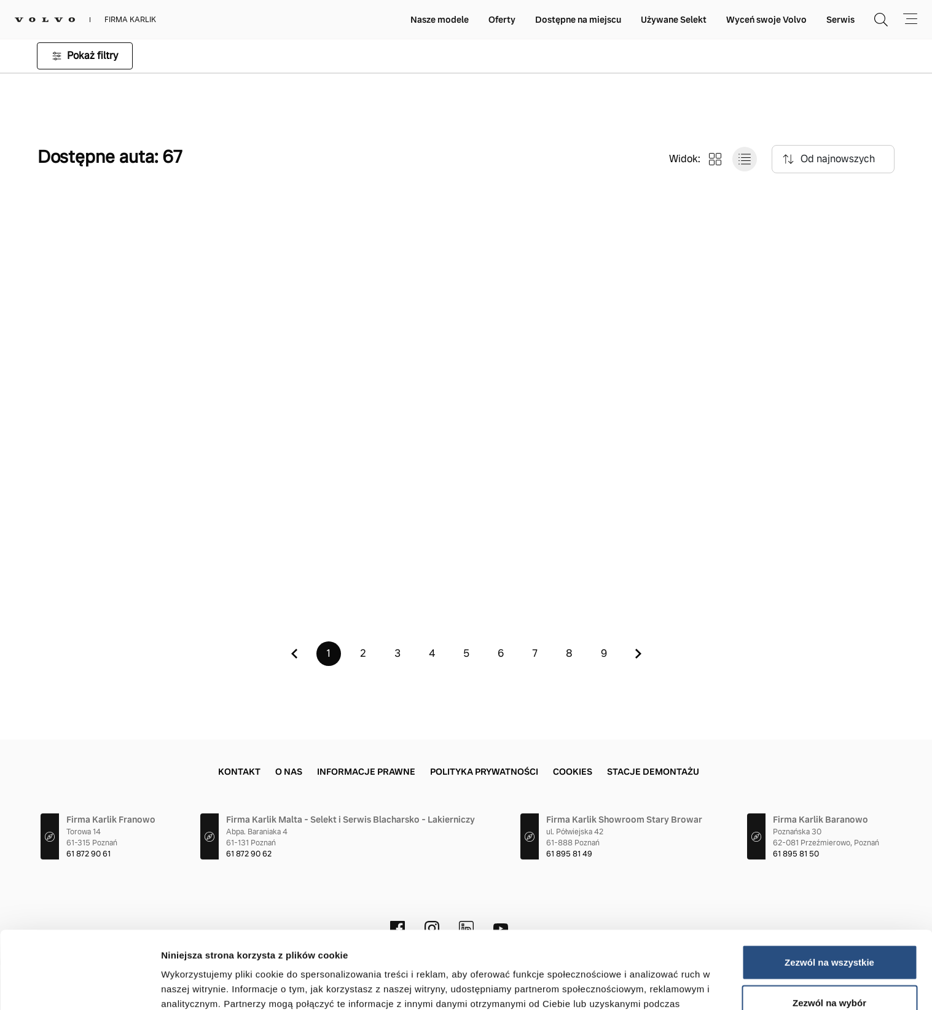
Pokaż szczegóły (655, 986)
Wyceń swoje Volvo (766, 19)
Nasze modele (439, 19)
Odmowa (829, 970)
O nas (288, 771)
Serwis (840, 19)
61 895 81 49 (569, 854)
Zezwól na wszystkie (829, 889)
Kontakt (239, 771)
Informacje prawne (366, 771)
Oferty (501, 19)
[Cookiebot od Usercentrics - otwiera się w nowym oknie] (79, 986)
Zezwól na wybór (829, 930)
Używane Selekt (674, 19)
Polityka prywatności (484, 771)
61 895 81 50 (796, 854)
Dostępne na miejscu (578, 19)
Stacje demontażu (653, 771)
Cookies (572, 771)
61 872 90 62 (249, 854)
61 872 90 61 (88, 854)
